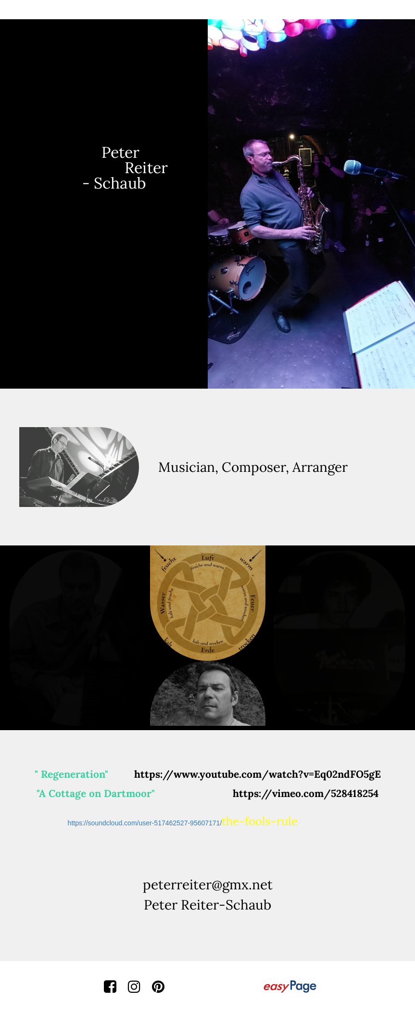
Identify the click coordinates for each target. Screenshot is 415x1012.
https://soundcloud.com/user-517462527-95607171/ (183, 823)
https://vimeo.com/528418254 (305, 793)
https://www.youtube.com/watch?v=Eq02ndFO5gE (257, 774)
